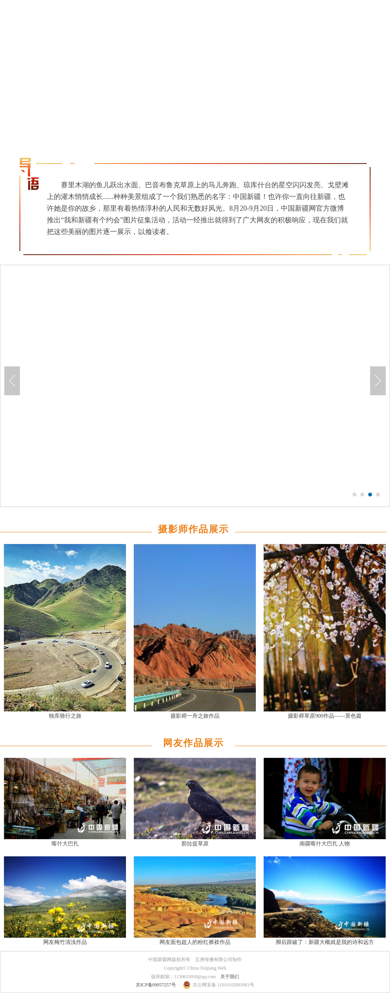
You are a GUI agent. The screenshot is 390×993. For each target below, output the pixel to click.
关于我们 (229, 976)
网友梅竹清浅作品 (65, 942)
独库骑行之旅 (65, 716)
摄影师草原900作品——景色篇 (325, 716)
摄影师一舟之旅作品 (195, 716)
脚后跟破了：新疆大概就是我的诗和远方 (325, 942)
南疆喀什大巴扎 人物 (325, 844)
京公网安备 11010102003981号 (224, 985)
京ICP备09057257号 (156, 985)
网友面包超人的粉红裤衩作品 (195, 942)
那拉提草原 (195, 844)
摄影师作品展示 (193, 529)
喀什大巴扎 (65, 844)
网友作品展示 (193, 743)
